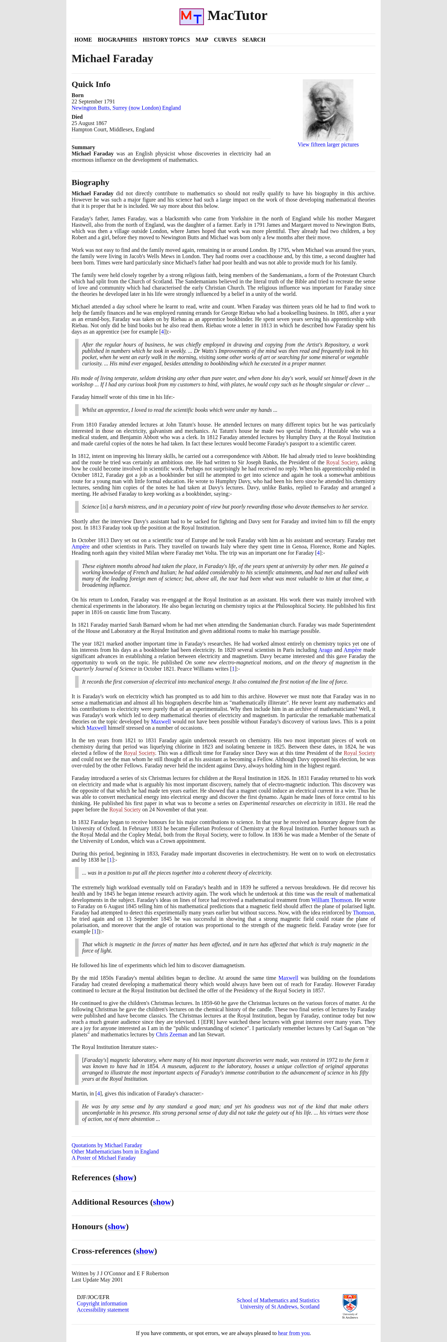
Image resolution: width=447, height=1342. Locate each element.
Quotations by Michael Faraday (107, 1145)
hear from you (294, 1333)
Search (254, 40)
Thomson (363, 913)
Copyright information (102, 1303)
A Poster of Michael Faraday (104, 1158)
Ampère (81, 546)
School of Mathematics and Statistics (278, 1300)
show (125, 1177)
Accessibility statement (103, 1310)
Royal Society (342, 462)
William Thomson (331, 900)
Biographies (117, 40)
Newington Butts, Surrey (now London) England (126, 108)
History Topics (166, 40)
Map (202, 40)
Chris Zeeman (172, 1034)
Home (83, 40)
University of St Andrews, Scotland (280, 1307)
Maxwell (161, 721)
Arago (325, 650)
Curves (225, 40)
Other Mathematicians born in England (115, 1151)
